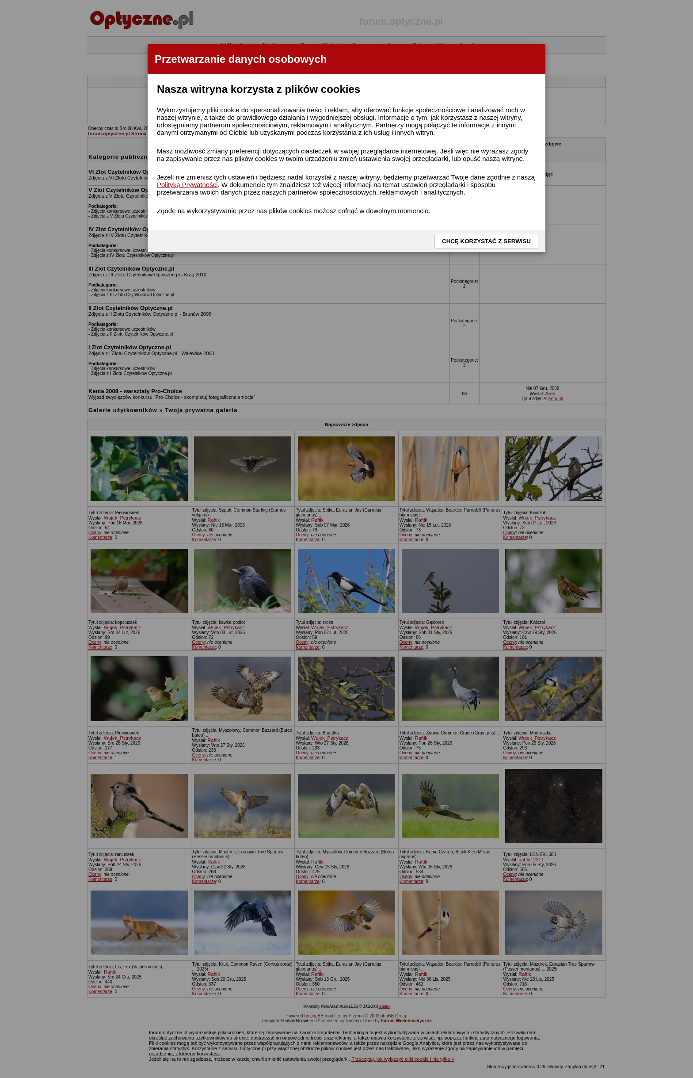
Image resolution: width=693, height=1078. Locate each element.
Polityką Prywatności (187, 184)
